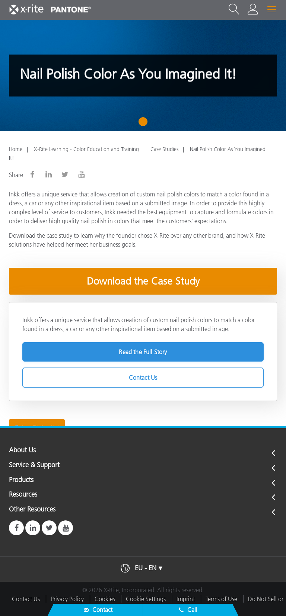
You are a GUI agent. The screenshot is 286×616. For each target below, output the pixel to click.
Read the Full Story (143, 352)
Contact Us (143, 377)
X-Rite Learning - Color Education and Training (86, 149)
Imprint (186, 599)
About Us (22, 450)
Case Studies (164, 149)
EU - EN (145, 568)
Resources (23, 494)
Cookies (105, 599)
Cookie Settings (146, 599)
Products (21, 480)
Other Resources (32, 509)
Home (15, 149)
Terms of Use (221, 599)
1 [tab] (144, 124)
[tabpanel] (143, 75)
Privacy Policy (67, 599)
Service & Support (34, 465)
